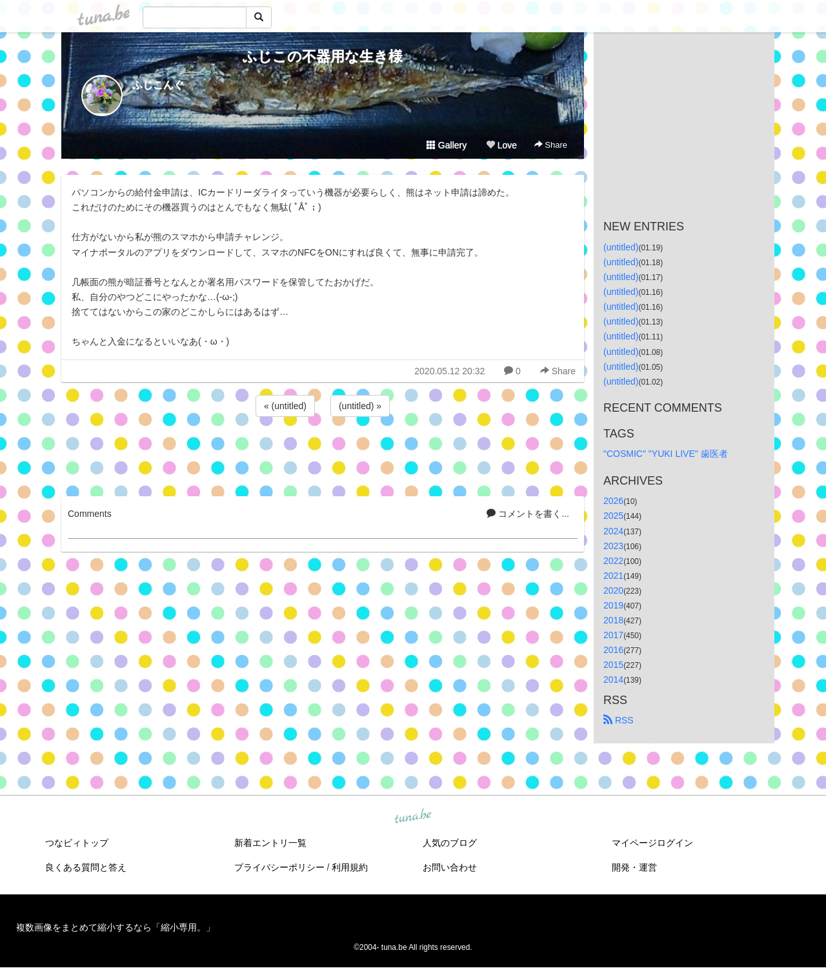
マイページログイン (652, 843)
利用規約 (350, 867)
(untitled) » (360, 406)
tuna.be (412, 816)
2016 (613, 650)
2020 (613, 590)
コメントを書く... (528, 514)
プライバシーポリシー (279, 867)
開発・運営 (634, 867)
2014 (613, 679)
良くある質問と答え (85, 867)
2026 (613, 501)
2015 (613, 665)
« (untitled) (285, 406)
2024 (613, 531)
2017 (613, 635)
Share (550, 145)
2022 (613, 561)
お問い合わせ (450, 867)
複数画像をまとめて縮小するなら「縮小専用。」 (115, 927)
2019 (613, 605)
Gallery (447, 145)
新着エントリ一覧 (270, 843)
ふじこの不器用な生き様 (323, 56)
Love (501, 145)
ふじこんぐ (158, 84)
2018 (613, 620)
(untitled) (620, 247)
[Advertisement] (322, 454)
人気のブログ (450, 843)
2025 (613, 515)
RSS (618, 720)
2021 (613, 575)
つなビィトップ (76, 843)
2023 (613, 546)
